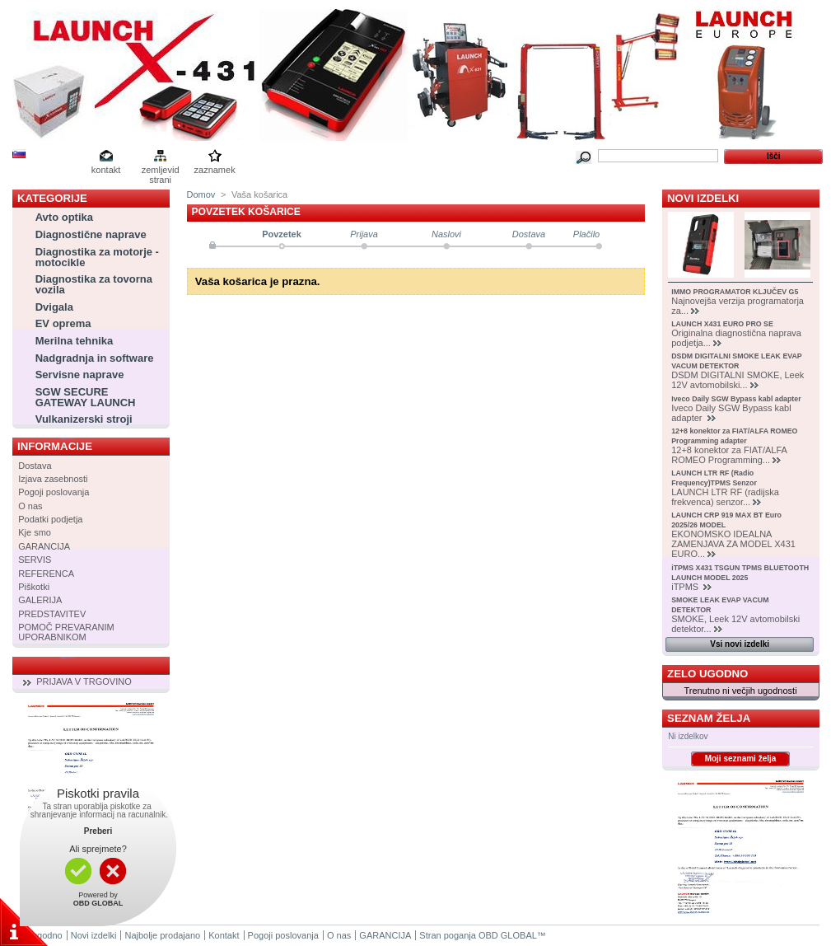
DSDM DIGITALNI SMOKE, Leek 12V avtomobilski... (737, 380)
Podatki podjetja (50, 519)
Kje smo (34, 532)
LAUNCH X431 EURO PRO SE (722, 324)
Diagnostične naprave (91, 234)
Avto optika (64, 217)
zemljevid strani (161, 171)
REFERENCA (46, 573)
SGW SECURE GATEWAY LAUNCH (85, 397)
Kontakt (223, 935)
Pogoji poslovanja (53, 492)
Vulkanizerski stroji (84, 419)
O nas (30, 506)
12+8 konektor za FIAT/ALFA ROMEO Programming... (729, 455)
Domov (201, 194)
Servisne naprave (79, 374)
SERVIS (34, 559)
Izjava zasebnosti (52, 479)
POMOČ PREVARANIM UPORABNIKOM (66, 632)
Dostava (34, 466)
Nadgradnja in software (94, 358)
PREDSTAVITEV (52, 614)
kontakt (105, 170)
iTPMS (686, 587)
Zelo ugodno (707, 673)
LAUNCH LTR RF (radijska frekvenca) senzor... (725, 497)
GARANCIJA (44, 546)
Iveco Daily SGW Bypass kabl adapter (736, 399)
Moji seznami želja (741, 758)
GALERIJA (40, 600)
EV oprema (63, 323)
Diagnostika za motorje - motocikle (97, 257)
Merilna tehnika (74, 341)
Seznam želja (708, 718)
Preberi (98, 831)
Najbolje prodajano (162, 935)
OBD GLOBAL (508, 935)
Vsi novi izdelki (739, 644)
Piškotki (33, 587)
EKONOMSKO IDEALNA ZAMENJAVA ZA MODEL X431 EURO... (733, 544)
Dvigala (54, 307)
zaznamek (215, 170)
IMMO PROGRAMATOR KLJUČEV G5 (734, 292)
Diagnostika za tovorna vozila (93, 284)
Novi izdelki (703, 198)
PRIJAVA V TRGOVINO (84, 681)
